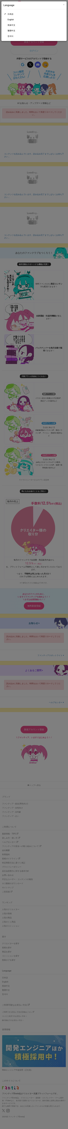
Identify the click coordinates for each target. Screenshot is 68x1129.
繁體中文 (11, 31)
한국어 (10, 36)
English (11, 19)
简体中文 (11, 25)
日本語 (10, 14)
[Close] (64, 4)
